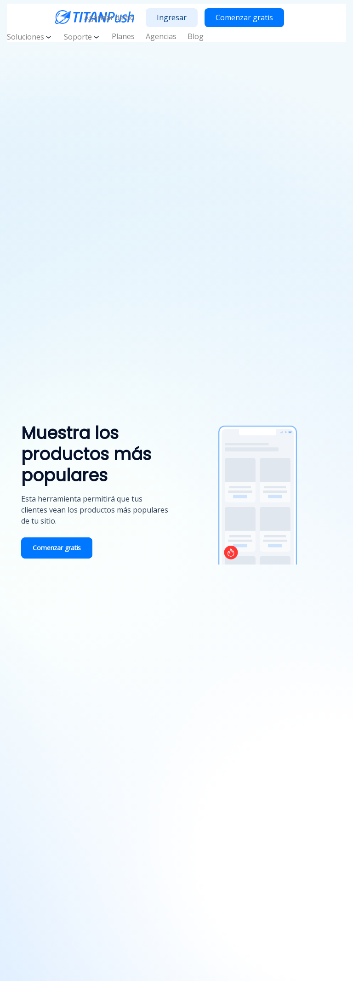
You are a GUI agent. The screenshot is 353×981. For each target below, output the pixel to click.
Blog (196, 36)
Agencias (161, 36)
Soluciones (30, 37)
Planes (123, 36)
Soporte (82, 37)
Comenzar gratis (244, 17)
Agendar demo (109, 17)
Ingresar (172, 17)
